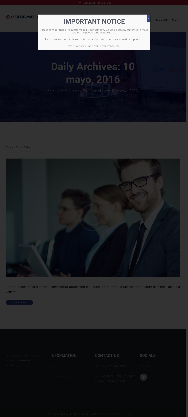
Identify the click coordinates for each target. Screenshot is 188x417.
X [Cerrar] (148, 18)
